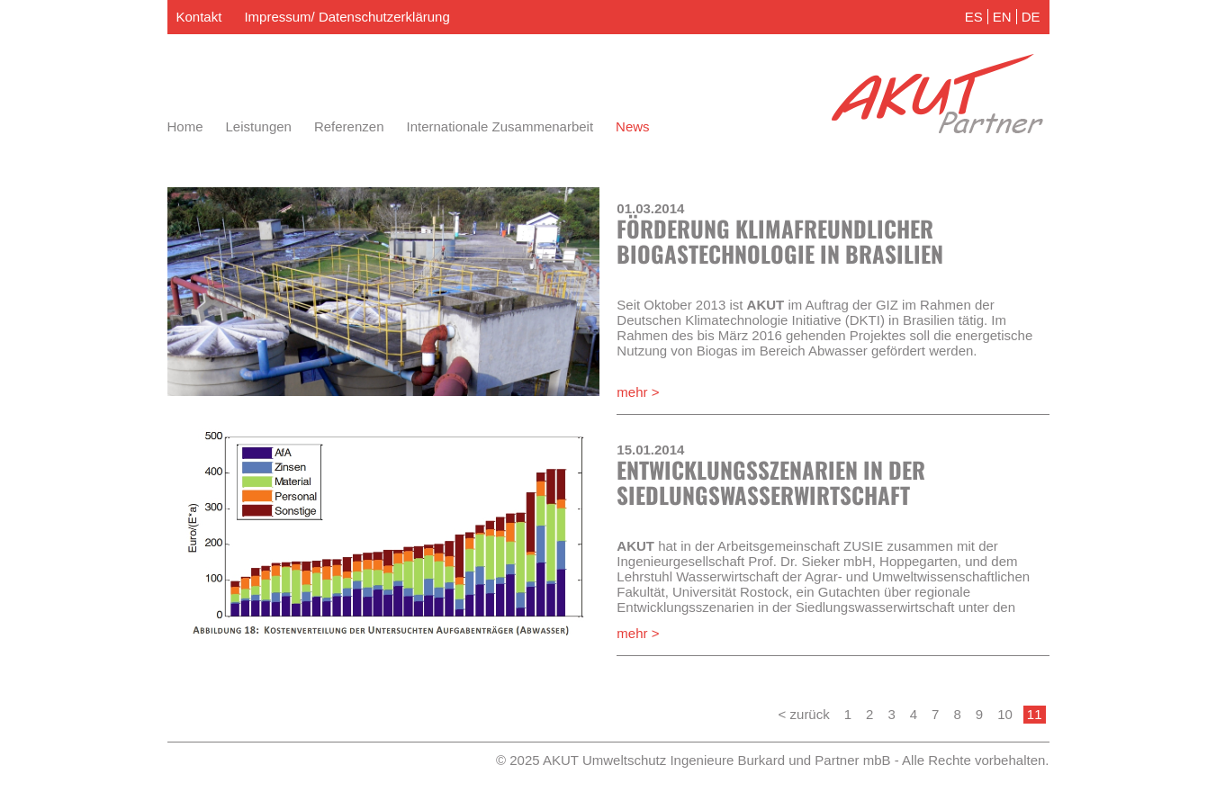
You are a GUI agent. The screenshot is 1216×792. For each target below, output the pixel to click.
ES (974, 16)
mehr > (638, 392)
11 (1034, 714)
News (633, 126)
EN (1002, 16)
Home (185, 126)
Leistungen (259, 126)
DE (1031, 16)
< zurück (804, 714)
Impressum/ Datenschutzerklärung (346, 16)
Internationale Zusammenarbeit (499, 126)
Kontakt (199, 16)
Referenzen (349, 126)
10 (1005, 714)
